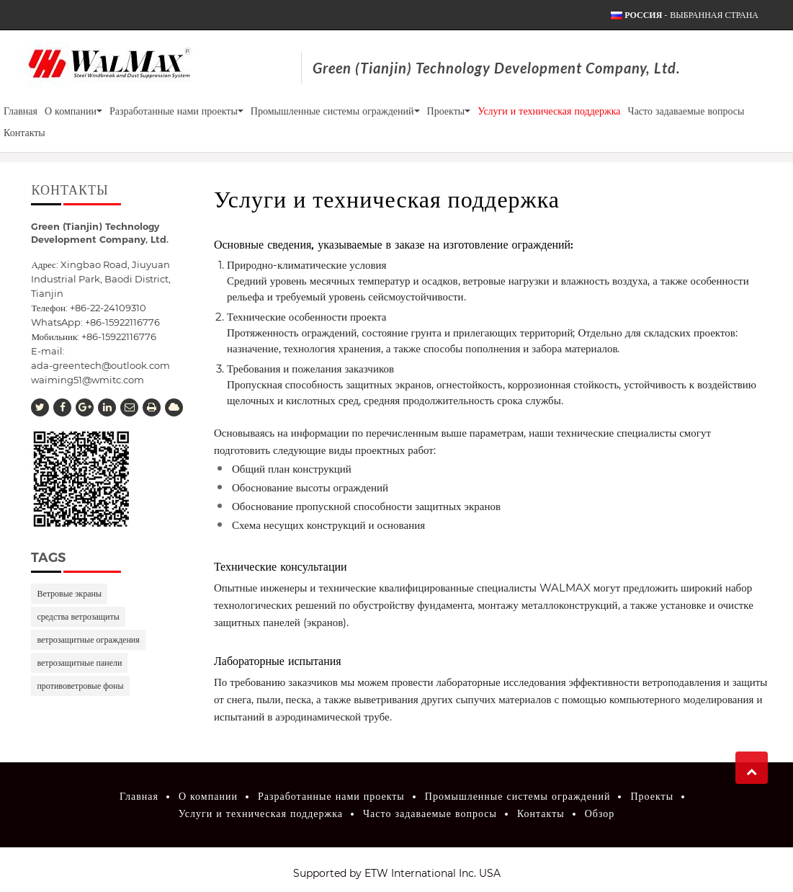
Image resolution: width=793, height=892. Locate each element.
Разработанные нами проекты (331, 796)
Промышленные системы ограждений (518, 796)
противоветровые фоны (80, 685)
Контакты (24, 132)
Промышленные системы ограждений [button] (335, 110)
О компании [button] (73, 110)
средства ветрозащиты (78, 616)
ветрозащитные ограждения (88, 639)
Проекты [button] (449, 110)
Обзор (600, 814)
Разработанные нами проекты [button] (176, 110)
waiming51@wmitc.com (87, 379)
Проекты (651, 796)
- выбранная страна (691, 15)
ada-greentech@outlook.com (100, 365)
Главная (20, 110)
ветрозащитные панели (79, 662)
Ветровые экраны (69, 593)
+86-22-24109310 (108, 307)
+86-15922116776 (118, 336)
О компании (208, 796)
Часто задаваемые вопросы (686, 110)
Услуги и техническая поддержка (549, 110)
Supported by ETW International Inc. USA (397, 873)
